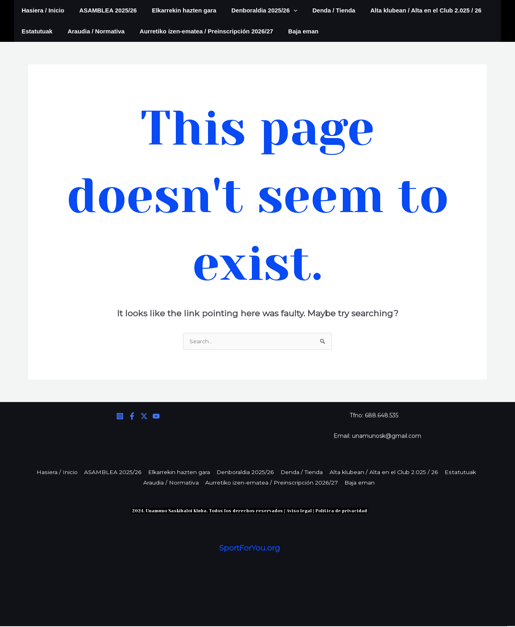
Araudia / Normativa (91, 31)
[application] (283, 10)
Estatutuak (35, 31)
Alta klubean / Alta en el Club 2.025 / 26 (409, 10)
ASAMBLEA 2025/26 (103, 10)
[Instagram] (120, 417)
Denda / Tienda (320, 10)
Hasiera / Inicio (41, 10)
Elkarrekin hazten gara (176, 10)
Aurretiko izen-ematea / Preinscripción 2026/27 (199, 31)
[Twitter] (144, 417)
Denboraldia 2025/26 (254, 10)
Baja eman (293, 31)
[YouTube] (156, 417)
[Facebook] (132, 417)
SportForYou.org (249, 549)
